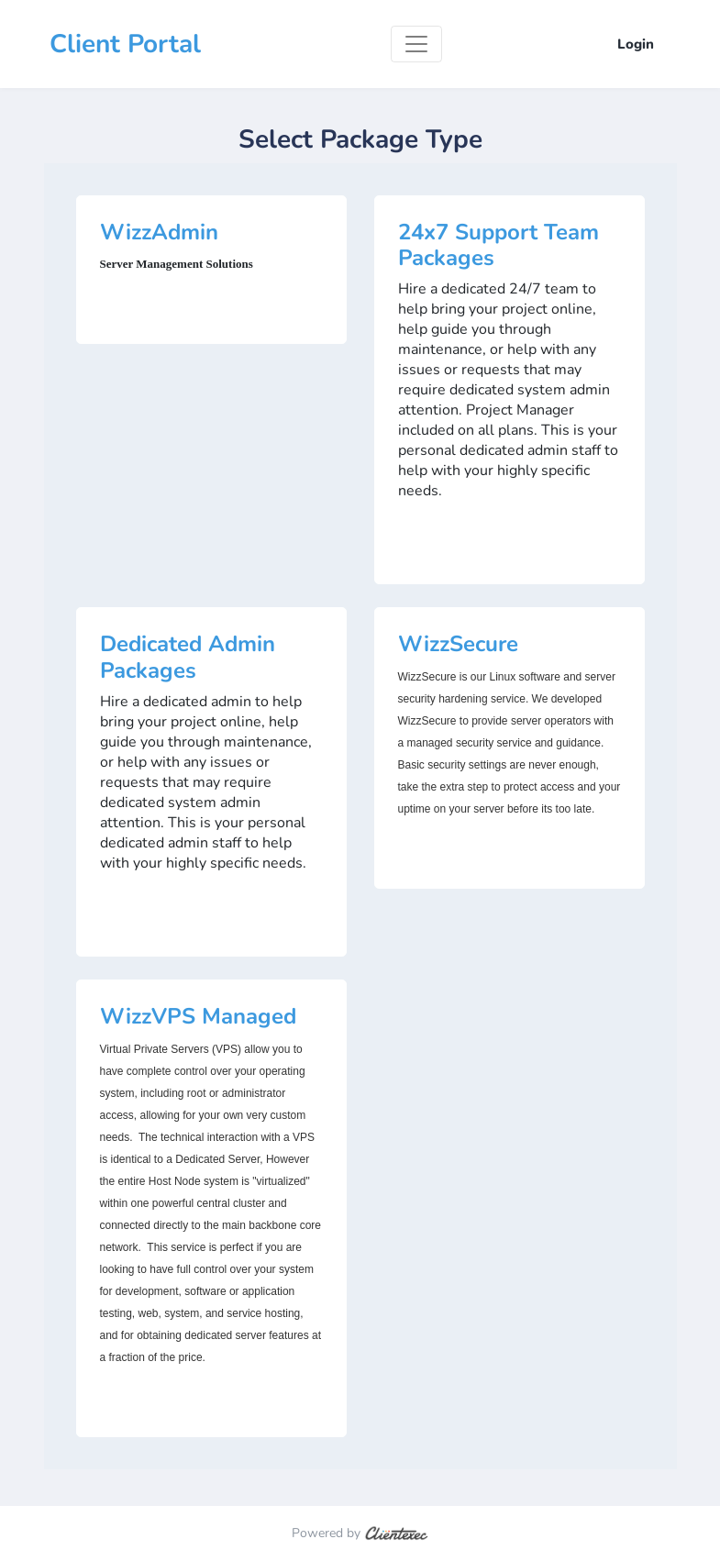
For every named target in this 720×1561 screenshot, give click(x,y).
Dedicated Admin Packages (187, 657)
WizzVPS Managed (198, 1016)
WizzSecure (458, 644)
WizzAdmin (159, 232)
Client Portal (125, 44)
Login (635, 44)
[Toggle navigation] (416, 44)
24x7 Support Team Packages (498, 245)
